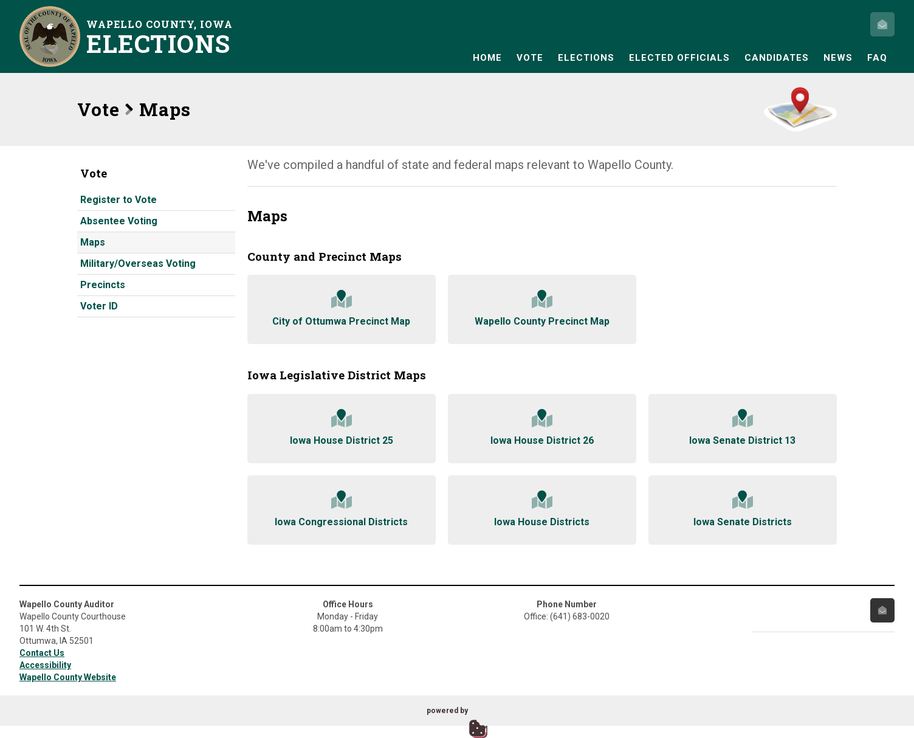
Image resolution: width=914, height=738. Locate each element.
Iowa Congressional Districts (341, 509)
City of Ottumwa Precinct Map (341, 308)
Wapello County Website (67, 677)
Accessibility (45, 665)
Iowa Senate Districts (743, 509)
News (838, 57)
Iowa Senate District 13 (743, 427)
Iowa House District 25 (341, 427)
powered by (447, 710)
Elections (586, 57)
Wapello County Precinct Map (542, 308)
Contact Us (41, 653)
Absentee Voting (118, 221)
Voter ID (99, 306)
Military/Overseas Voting (138, 263)
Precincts (102, 285)
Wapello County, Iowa (162, 37)
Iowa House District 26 (542, 427)
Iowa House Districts (542, 509)
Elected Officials (679, 57)
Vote (530, 57)
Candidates (776, 57)
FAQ (877, 57)
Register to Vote (118, 199)
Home (487, 57)
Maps (92, 242)
